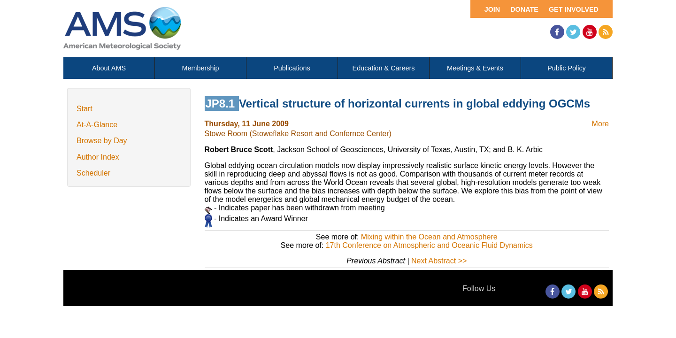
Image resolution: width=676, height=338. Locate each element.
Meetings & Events (475, 68)
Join (492, 9)
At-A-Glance (97, 125)
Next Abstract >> (439, 261)
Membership (200, 68)
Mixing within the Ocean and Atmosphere (429, 237)
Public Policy (566, 68)
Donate (524, 9)
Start (84, 109)
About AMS (109, 68)
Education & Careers (384, 68)
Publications (292, 68)
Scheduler (93, 173)
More (600, 124)
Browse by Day (102, 141)
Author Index (98, 157)
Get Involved (574, 9)
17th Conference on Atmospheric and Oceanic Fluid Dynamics (429, 245)
